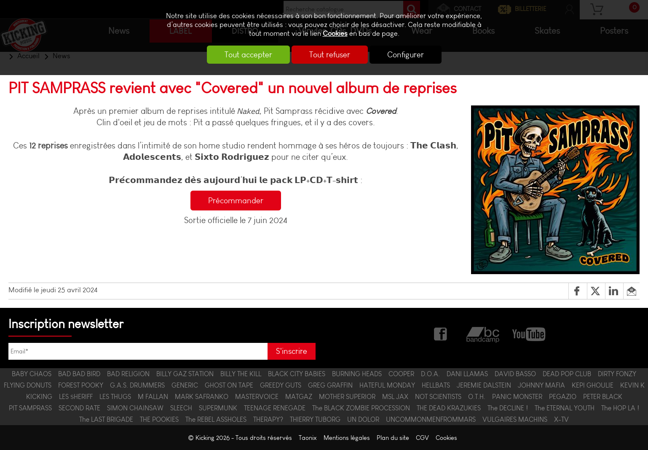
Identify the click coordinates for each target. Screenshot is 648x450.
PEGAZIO (562, 397)
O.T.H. (476, 397)
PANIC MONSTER (517, 397)
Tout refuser (329, 54)
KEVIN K (632, 385)
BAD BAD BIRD (79, 374)
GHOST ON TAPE (229, 385)
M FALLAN (153, 397)
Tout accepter (248, 54)
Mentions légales (347, 438)
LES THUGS (115, 397)
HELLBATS (436, 385)
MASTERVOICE (256, 397)
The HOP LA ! (620, 408)
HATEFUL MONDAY (387, 385)
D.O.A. (430, 374)
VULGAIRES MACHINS (514, 419)
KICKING (39, 397)
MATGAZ (298, 397)
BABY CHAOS (31, 374)
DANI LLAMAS (467, 374)
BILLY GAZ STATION (185, 374)
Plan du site (393, 438)
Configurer (405, 54)
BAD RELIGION (128, 374)
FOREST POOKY (80, 385)
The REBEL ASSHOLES (215, 419)
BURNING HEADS (357, 374)
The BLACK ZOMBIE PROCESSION (361, 408)
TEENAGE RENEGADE (274, 408)
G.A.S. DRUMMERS (137, 385)
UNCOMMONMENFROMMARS (431, 419)
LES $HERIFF (76, 397)
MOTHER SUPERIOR (347, 397)
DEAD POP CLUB (567, 374)
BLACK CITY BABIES (296, 374)
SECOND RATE (79, 408)
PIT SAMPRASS (30, 408)
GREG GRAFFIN (330, 385)
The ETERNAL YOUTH (564, 408)
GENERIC (184, 385)
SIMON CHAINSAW (135, 408)
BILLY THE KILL (240, 374)
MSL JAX (395, 397)
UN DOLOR (363, 419)
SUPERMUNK (218, 408)
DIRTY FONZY (617, 374)
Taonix (308, 438)
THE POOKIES (159, 419)
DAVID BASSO (515, 374)
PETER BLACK (602, 397)
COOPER (401, 374)
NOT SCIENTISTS (438, 397)
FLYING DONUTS (27, 385)
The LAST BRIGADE (106, 419)
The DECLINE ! (507, 408)
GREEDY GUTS (280, 385)
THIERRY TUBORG (315, 419)
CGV (422, 438)
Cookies (335, 33)
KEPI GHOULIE (592, 385)
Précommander (235, 200)
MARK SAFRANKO (201, 397)
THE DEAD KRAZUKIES (449, 408)
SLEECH (181, 408)
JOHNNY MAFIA (541, 385)
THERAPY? (268, 419)
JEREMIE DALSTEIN (484, 385)
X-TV (561, 419)
